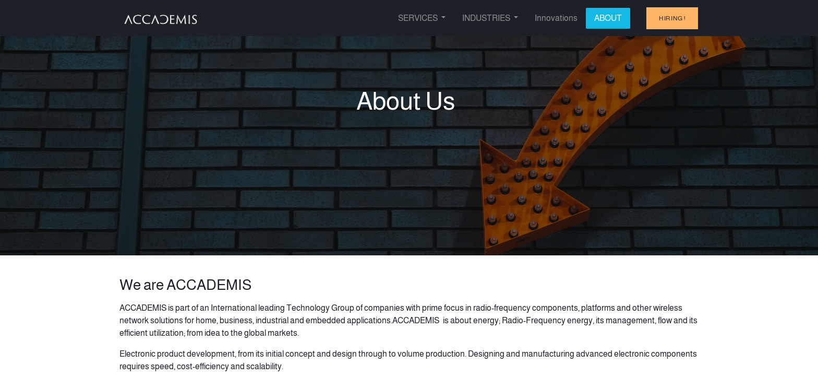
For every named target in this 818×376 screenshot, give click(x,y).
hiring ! (672, 18)
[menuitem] (556, 18)
